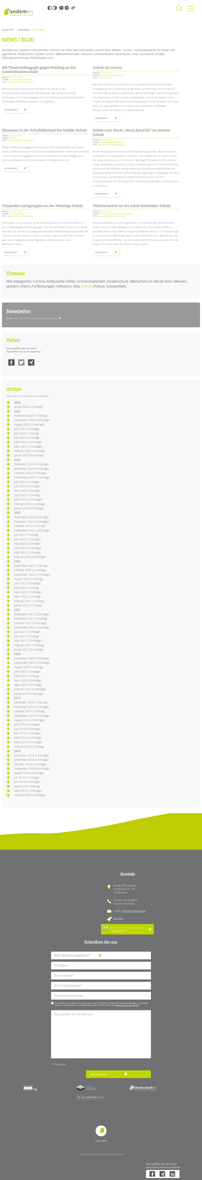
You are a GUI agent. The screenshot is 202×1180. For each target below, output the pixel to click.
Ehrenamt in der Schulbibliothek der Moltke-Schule (44, 130)
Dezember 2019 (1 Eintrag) (30, 702)
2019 (17, 698)
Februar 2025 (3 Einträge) (30, 451)
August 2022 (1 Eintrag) (28, 579)
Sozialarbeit (116, 286)
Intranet (82, 1154)
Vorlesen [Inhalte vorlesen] (73, 8)
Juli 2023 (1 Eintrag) (26, 535)
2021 (17, 610)
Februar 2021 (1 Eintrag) (29, 645)
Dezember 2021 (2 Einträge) (31, 614)
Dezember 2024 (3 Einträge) (31, 464)
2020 (17, 654)
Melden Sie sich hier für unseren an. (128, 929)
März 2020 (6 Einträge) (28, 685)
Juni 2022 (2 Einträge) (27, 583)
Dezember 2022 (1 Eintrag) (30, 566)
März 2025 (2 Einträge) (28, 446)
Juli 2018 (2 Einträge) (26, 777)
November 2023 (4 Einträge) (31, 521)
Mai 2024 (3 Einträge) (27, 490)
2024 (17, 460)
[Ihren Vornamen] (101, 975)
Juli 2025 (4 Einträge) (26, 429)
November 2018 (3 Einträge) (31, 760)
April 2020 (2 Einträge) (27, 680)
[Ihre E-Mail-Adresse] (101, 986)
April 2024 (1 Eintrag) (27, 495)
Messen (180, 281)
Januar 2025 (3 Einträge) (29, 455)
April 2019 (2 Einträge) (27, 737)
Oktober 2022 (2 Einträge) (30, 570)
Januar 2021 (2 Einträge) (29, 649)
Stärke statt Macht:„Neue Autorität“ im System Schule (131, 132)
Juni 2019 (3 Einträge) (27, 729)
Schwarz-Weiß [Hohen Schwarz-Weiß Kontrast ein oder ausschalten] (49, 8)
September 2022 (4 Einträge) (32, 574)
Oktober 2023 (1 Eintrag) (29, 526)
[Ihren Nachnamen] (101, 965)
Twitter (21, 362)
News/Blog (24, 30)
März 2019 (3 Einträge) (28, 742)
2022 (17, 561)
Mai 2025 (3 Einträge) (27, 438)
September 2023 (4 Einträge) (32, 530)
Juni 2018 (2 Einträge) (27, 782)
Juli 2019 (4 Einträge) (26, 724)
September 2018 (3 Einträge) (32, 768)
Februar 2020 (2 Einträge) (30, 689)
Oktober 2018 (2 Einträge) (30, 764)
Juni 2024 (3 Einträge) (27, 486)
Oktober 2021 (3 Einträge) (30, 623)
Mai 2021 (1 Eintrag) (26, 636)
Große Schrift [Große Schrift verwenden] (66, 8)
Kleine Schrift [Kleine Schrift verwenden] (61, 8)
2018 (17, 751)
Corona (39, 281)
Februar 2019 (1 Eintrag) (29, 746)
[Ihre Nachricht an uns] (101, 1034)
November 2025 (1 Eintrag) (30, 415)
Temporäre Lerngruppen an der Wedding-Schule (42, 206)
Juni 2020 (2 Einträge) (27, 671)
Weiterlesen (16, 110)
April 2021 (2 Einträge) (27, 640)
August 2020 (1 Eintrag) (28, 667)
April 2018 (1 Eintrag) (27, 786)
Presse (99, 286)
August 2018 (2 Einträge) (29, 773)
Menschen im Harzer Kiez (151, 281)
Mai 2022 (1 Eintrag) (26, 588)
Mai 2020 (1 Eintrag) (26, 676)
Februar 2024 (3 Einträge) (30, 504)
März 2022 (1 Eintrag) (27, 596)
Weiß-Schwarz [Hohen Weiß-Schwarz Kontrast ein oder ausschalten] (54, 8)
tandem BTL (8, 30)
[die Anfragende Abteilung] (101, 955)
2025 (17, 411)
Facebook (11, 362)
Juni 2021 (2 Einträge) (27, 632)
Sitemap (119, 1154)
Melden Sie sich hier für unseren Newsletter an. (32, 318)
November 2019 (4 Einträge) (31, 707)
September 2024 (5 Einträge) (32, 477)
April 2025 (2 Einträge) (27, 442)
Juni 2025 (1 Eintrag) (26, 433)
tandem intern (18, 286)
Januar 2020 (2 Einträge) (29, 693)
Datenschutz (107, 1154)
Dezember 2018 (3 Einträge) (31, 755)
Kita (76, 286)
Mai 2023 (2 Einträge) (27, 543)
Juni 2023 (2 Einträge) (27, 539)
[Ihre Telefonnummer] (101, 996)
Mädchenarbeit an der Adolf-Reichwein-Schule (132, 206)
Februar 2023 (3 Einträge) (30, 557)
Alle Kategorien (18, 281)
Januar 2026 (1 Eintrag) (28, 407)
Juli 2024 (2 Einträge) (26, 482)
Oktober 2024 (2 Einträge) (30, 473)
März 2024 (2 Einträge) (28, 499)
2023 (17, 512)
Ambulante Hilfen (61, 281)
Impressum (94, 1154)
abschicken (98, 1074)
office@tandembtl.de (134, 911)
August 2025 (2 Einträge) (29, 424)
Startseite (19, 12)
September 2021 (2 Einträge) (32, 627)
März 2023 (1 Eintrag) (27, 552)
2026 (17, 402)
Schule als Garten (107, 67)
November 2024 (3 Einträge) (31, 469)
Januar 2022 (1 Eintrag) (28, 605)
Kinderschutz (117, 281)
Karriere (118, 918)
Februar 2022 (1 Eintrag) (29, 601)
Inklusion (64, 286)
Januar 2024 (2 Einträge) (29, 508)
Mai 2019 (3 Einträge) (27, 733)
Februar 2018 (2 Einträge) (30, 795)
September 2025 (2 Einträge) (32, 420)
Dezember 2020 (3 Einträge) (31, 658)
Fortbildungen (43, 286)
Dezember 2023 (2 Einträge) (31, 517)
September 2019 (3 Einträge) (32, 716)
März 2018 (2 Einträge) (28, 791)
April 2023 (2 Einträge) (27, 548)
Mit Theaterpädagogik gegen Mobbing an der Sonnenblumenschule (39, 69)
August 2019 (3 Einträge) (29, 720)
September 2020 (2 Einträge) (32, 663)
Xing (31, 362)
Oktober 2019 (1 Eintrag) (29, 711)
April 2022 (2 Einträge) (27, 592)
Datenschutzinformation (127, 1005)
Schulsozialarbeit (91, 281)
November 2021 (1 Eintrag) (30, 618)
